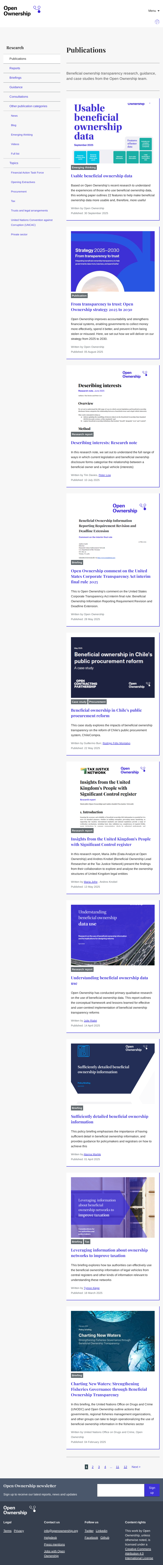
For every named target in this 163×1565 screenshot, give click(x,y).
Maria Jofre (91, 881)
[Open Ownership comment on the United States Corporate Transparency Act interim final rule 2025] (113, 588)
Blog (13, 125)
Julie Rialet (90, 1020)
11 (117, 1466)
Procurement (19, 191)
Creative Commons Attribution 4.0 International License (139, 1553)
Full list (15, 153)
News (14, 115)
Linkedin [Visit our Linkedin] (101, 1530)
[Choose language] (157, 22)
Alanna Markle (92, 1154)
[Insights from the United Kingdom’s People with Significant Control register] (113, 856)
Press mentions (54, 1544)
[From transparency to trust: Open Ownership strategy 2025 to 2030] (113, 321)
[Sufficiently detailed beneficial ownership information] (113, 1131)
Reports (14, 68)
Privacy (19, 1530)
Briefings (15, 77)
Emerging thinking (22, 134)
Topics (13, 163)
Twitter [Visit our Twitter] (89, 1530)
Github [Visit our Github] (104, 1537)
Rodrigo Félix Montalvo (116, 743)
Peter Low (105, 475)
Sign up (152, 1490)
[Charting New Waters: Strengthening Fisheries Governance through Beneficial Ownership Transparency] (113, 1404)
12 (125, 1466)
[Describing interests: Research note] (113, 455)
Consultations (18, 96)
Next (136, 1466)
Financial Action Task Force (27, 172)
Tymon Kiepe (92, 1287)
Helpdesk (50, 1537)
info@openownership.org (61, 1530)
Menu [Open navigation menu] (154, 10)
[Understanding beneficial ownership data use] (113, 995)
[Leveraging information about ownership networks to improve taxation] (113, 1264)
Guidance (16, 87)
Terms (7, 1530)
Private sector (19, 234)
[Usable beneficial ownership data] (113, 188)
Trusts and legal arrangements (29, 210)
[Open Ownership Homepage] (22, 11)
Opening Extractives (23, 182)
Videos (15, 144)
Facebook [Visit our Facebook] (91, 1537)
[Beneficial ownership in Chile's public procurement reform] (113, 722)
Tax (13, 201)
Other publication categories (28, 106)
